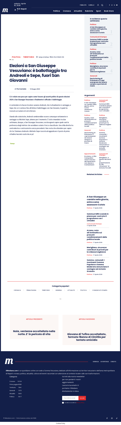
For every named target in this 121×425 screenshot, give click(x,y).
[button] (102, 5)
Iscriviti (82, 398)
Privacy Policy (80, 402)
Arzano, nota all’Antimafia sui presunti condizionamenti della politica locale (90, 122)
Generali (93, 76)
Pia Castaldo (21, 89)
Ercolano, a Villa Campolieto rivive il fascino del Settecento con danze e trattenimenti (90, 160)
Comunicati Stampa (98, 37)
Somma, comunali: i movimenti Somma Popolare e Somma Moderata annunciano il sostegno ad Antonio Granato (104, 141)
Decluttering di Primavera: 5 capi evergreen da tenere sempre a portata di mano (98, 82)
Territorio (28, 57)
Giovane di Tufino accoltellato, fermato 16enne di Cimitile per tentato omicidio (86, 337)
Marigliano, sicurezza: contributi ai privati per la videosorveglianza (99, 69)
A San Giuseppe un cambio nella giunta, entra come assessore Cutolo (98, 30)
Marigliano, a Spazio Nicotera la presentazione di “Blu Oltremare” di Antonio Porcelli (105, 163)
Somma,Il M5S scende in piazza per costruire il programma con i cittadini (99, 42)
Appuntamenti (89, 153)
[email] (70, 398)
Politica (16, 57)
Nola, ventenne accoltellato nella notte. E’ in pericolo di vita (34, 333)
